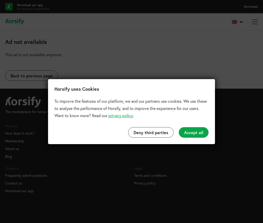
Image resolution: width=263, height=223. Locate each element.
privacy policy (120, 115)
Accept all (193, 132)
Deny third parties (151, 132)
